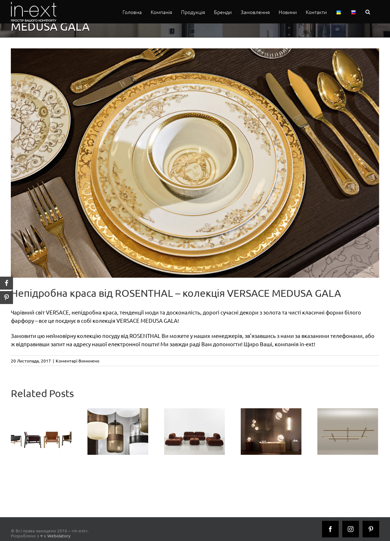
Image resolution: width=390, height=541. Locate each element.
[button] (367, 11)
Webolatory (58, 535)
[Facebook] (330, 529)
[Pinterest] (371, 529)
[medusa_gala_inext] (195, 163)
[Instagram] (350, 529)
